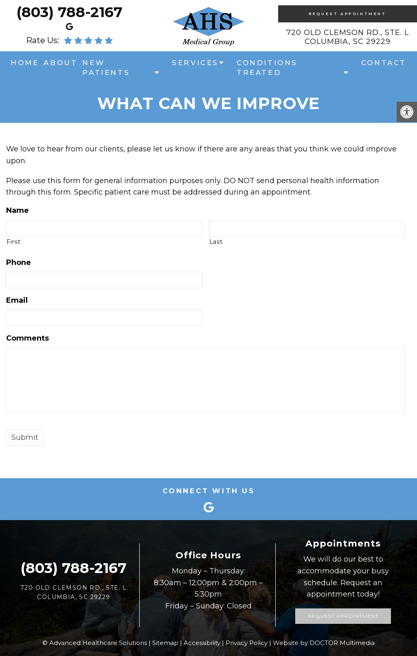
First (13, 241)
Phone (18, 262)
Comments (27, 338)
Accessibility (202, 643)
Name (17, 210)
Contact (383, 63)
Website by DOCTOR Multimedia (324, 643)
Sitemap (165, 643)
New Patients (106, 68)
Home (25, 63)
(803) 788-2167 (69, 12)
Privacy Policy (247, 643)
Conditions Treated (267, 68)
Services (195, 63)
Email (17, 300)
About (60, 63)
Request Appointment (347, 13)
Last (216, 241)
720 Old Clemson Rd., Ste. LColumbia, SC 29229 (347, 37)
